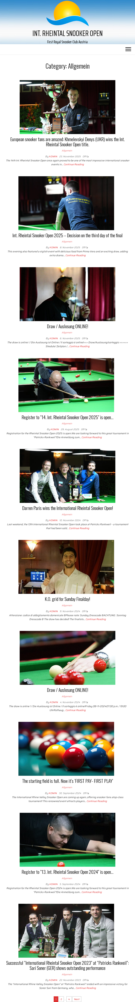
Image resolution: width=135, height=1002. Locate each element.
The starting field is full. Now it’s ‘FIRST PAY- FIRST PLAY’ (67, 780)
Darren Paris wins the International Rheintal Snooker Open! (67, 507)
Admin (53, 156)
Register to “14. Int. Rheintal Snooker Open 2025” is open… (67, 417)
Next (77, 999)
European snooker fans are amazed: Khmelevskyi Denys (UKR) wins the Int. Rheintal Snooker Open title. (67, 142)
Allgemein (67, 150)
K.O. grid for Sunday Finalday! (67, 598)
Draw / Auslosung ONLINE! (67, 326)
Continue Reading (74, 164)
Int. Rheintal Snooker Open (67, 33)
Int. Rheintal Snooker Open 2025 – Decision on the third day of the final (67, 235)
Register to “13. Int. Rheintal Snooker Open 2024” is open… (67, 871)
